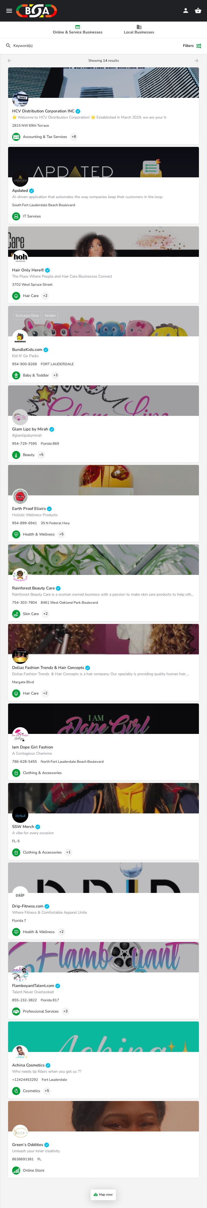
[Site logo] (37, 11)
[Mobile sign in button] (185, 10)
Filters (192, 46)
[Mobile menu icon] (9, 10)
